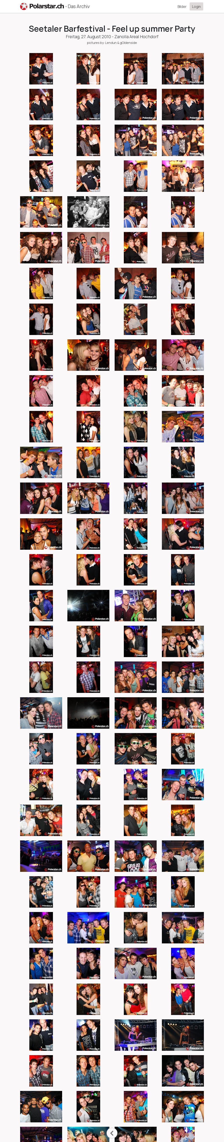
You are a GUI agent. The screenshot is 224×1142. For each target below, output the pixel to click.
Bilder (182, 6)
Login (196, 6)
